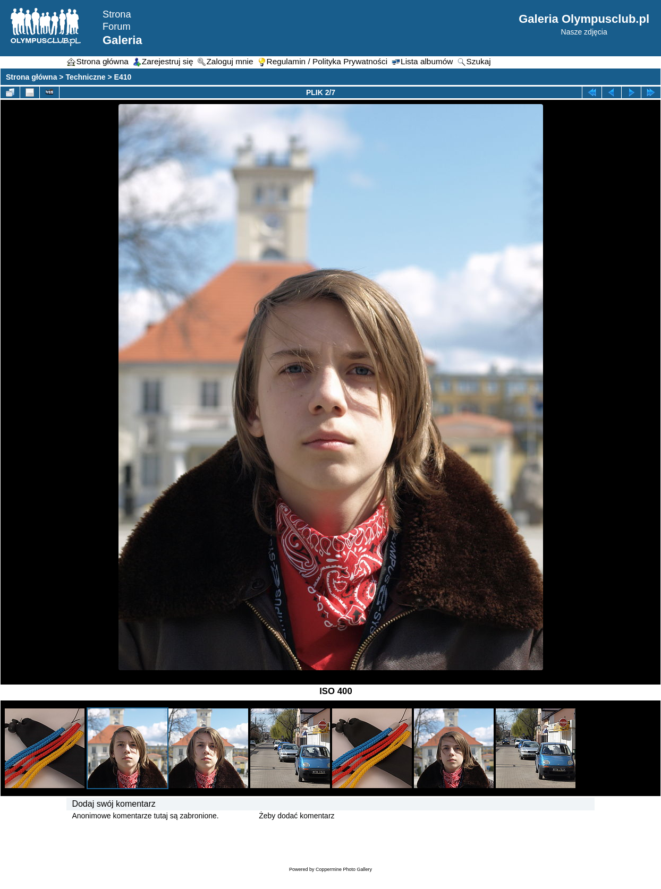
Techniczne (85, 77)
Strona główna (31, 77)
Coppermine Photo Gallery (344, 869)
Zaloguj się (239, 815)
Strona (117, 14)
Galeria (122, 40)
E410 (123, 77)
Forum (117, 26)
